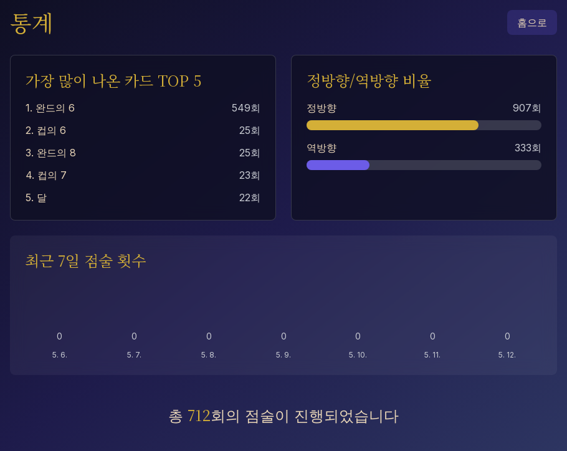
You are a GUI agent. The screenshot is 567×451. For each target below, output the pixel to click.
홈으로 (532, 22)
